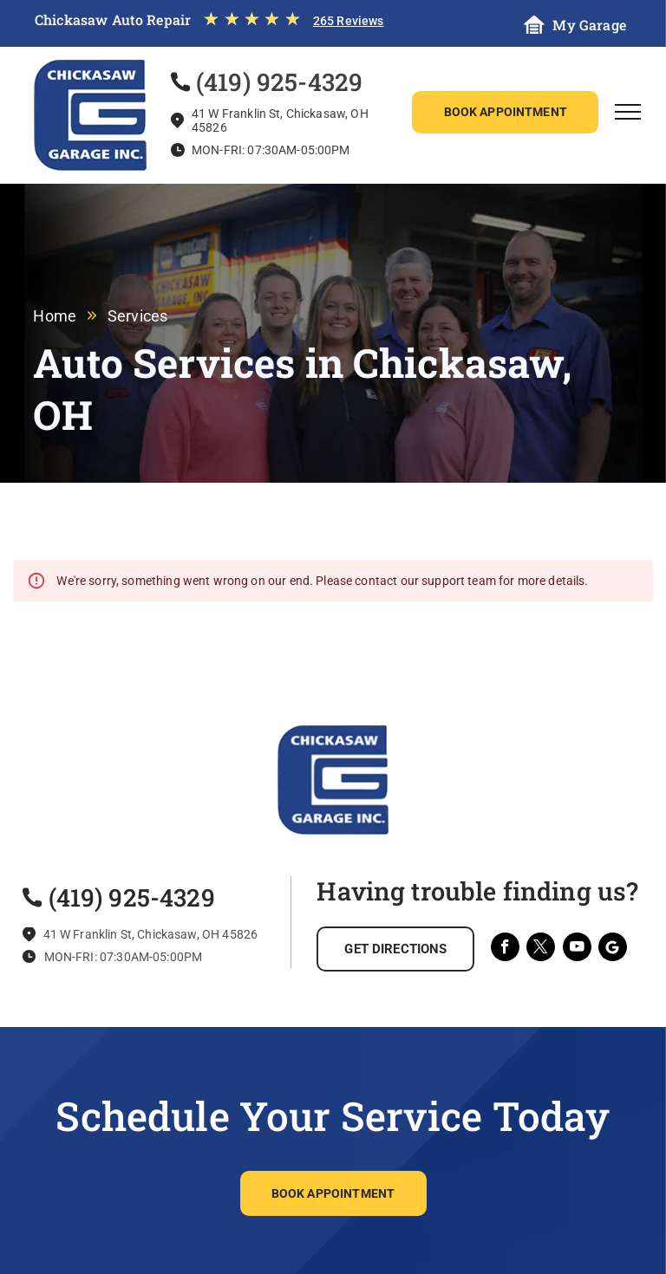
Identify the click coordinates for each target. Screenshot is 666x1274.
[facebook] (505, 949)
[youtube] (577, 949)
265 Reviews (348, 21)
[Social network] (612, 949)
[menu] (627, 111)
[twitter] (540, 949)
